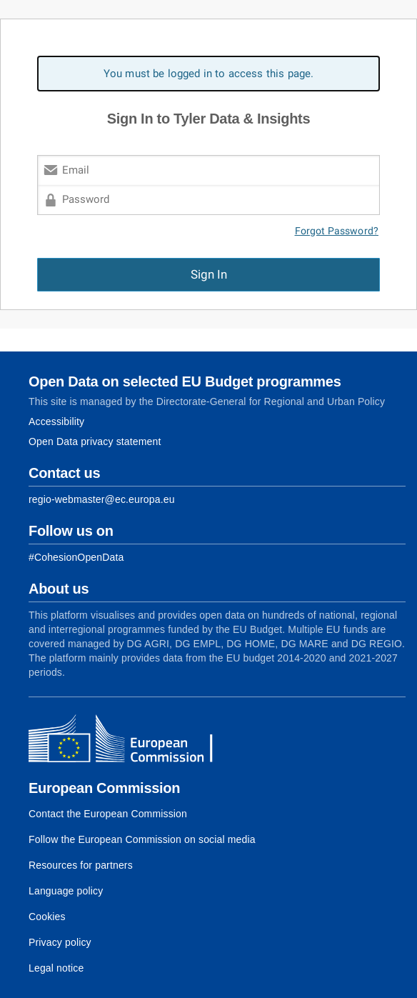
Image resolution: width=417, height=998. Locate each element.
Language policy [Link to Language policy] (66, 891)
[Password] (208, 200)
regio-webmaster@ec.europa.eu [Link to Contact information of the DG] (102, 499)
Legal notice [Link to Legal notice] (56, 968)
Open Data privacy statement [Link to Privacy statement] (95, 441)
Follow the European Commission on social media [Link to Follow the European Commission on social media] (142, 839)
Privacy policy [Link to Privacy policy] (60, 942)
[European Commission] (132, 740)
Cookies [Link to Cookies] (47, 916)
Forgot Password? (337, 231)
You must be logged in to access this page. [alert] (209, 73)
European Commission (104, 788)
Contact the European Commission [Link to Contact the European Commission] (108, 813)
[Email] (208, 170)
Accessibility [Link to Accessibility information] (56, 421)
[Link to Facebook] (76, 557)
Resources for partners (81, 865)
